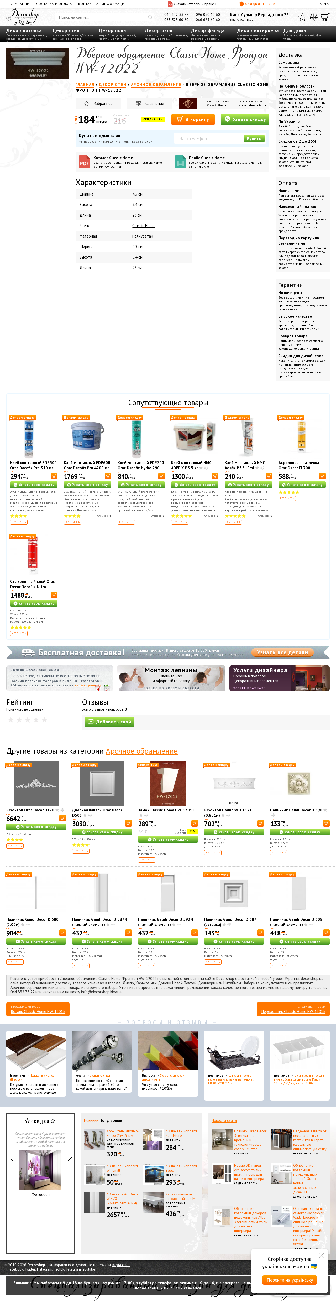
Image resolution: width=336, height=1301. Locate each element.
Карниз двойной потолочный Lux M (180, 1196)
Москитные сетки (156, 38)
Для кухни (290, 35)
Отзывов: (104, 515)
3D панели (74, 35)
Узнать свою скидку (36, 484)
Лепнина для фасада (205, 35)
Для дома (295, 30)
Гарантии (290, 285)
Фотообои (40, 1173)
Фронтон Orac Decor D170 (30, 810)
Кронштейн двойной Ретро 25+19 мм (123, 1133)
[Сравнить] (314, 17)
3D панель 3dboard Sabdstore (181, 1133)
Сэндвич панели (72, 38)
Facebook (15, 1269)
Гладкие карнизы (17, 35)
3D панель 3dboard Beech (181, 1168)
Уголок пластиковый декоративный (163, 1077)
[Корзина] (325, 17)
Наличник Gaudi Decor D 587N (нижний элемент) (99, 922)
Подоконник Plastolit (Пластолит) (32, 1077)
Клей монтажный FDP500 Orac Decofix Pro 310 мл (33, 465)
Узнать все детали (282, 652)
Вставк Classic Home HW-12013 (38, 1011)
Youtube (88, 1269)
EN (324, 4)
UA (320, 4)
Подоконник (179, 35)
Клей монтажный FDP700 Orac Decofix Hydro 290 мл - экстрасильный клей (141, 468)
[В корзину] (54, 476)
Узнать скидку (245, 119)
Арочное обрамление (142, 750)
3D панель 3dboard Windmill (122, 1168)
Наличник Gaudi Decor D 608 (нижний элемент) (296, 922)
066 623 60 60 (208, 19)
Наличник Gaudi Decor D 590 (296, 810)
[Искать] (150, 17)
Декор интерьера (258, 30)
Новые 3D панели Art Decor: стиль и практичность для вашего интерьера (249, 1172)
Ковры (103, 35)
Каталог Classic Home (132, 161)
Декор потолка (24, 30)
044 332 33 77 (176, 14)
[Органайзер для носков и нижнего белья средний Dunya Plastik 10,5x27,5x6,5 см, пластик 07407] (300, 1052)
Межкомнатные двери (251, 35)
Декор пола (112, 30)
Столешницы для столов (253, 38)
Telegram (73, 1269)
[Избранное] (302, 17)
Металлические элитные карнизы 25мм (120, 1143)
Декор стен (66, 30)
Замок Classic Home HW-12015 (166, 810)
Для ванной (306, 35)
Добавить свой (109, 722)
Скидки (257, 4)
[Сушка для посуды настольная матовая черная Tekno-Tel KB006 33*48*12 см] (234, 1052)
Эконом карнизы (100, 1075)
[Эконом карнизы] (102, 1052)
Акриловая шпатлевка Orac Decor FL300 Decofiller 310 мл (299, 468)
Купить (254, 138)
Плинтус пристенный (121, 35)
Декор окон (158, 30)
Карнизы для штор (157, 35)
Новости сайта (224, 1120)
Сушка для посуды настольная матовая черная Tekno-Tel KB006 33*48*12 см (230, 1079)
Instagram (44, 1269)
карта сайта (121, 1264)
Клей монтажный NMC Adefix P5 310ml (245, 465)
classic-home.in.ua (252, 105)
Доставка (290, 54)
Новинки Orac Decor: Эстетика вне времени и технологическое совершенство (250, 1140)
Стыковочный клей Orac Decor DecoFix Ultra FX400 (32, 586)
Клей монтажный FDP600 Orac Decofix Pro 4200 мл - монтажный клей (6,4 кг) (87, 470)
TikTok (59, 1269)
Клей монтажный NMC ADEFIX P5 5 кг (191, 465)
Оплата (288, 183)
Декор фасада (208, 30)
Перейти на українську (290, 1280)
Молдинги (59, 35)
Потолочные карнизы (175, 1205)
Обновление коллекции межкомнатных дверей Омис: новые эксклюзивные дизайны (305, 1178)
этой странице (88, 685)
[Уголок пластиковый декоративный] (168, 1052)
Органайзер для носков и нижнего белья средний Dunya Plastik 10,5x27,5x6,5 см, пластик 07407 (299, 1079)
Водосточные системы (205, 38)
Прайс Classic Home (227, 161)
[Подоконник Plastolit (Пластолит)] (36, 1052)
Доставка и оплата (54, 4)
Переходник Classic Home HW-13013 (293, 1011)
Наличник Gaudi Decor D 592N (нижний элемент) (165, 922)
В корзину (193, 119)
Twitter (30, 1269)
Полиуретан (142, 236)
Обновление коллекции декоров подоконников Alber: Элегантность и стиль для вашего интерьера (250, 1219)
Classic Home (216, 105)
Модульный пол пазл (113, 38)
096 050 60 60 (208, 14)
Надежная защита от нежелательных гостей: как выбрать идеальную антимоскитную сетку (310, 1140)
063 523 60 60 (176, 19)
